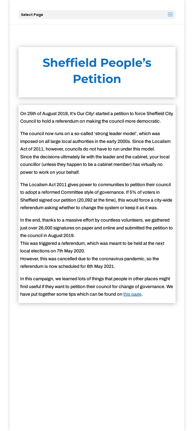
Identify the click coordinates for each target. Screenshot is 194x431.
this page (132, 294)
